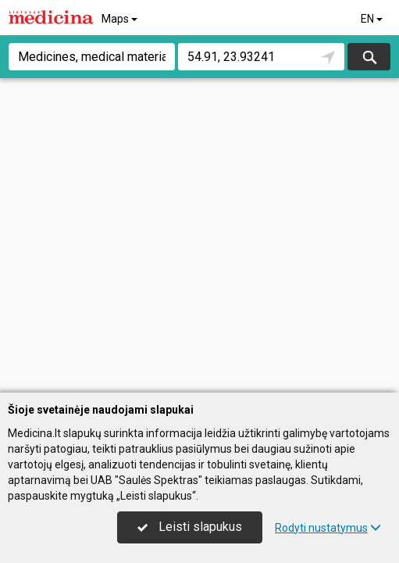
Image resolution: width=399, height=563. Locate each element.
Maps (121, 19)
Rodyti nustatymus (328, 528)
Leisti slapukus (189, 526)
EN (373, 19)
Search (369, 56)
